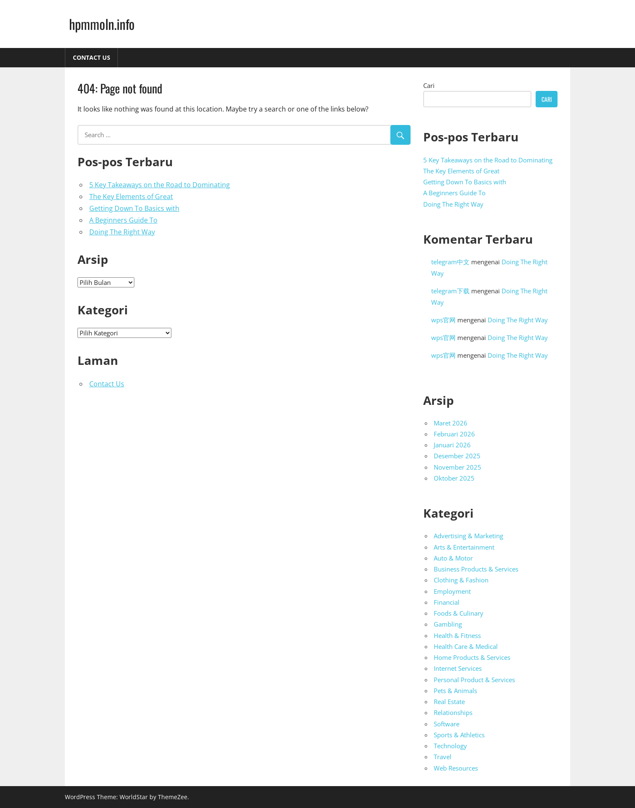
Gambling (448, 624)
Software (446, 724)
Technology (450, 746)
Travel (442, 756)
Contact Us (91, 57)
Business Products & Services (476, 569)
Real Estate (449, 701)
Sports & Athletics (459, 735)
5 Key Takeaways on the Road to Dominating (159, 184)
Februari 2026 (454, 434)
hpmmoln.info (102, 24)
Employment (452, 591)
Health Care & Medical (466, 646)
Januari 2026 (452, 445)
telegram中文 (450, 262)
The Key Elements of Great (131, 196)
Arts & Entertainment (464, 547)
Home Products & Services (472, 657)
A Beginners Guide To (123, 220)
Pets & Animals (455, 690)
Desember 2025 (457, 456)
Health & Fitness (457, 635)
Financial (446, 602)
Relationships (453, 712)
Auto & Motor (453, 558)
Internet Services (458, 668)
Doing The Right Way (122, 232)
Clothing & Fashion (461, 580)
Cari (429, 85)
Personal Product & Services (474, 679)
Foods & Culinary (458, 613)
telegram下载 (450, 291)
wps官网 (443, 320)
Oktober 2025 (454, 478)
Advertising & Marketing (468, 536)
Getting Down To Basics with (134, 208)
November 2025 (457, 467)
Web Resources (456, 768)
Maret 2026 (450, 423)
